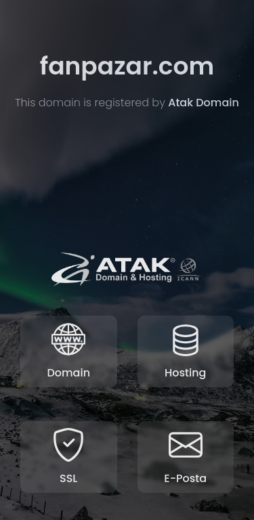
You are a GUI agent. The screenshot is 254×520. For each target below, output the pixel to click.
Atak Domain (203, 103)
